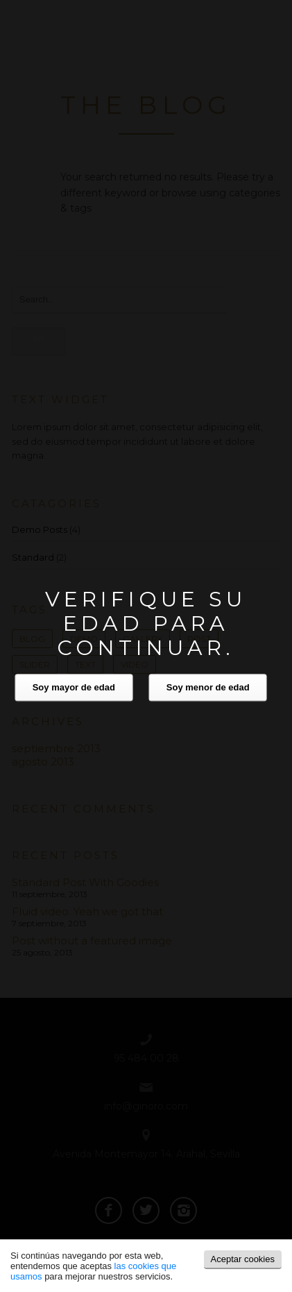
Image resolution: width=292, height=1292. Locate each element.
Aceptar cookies (243, 1259)
